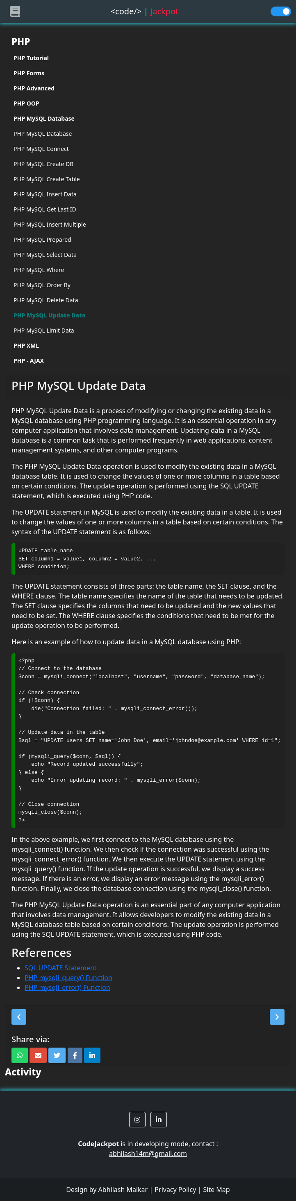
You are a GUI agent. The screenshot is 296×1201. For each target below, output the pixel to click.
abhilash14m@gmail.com (148, 1153)
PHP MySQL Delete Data (46, 300)
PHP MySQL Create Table (47, 179)
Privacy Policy (175, 1189)
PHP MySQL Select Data (45, 255)
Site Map (216, 1189)
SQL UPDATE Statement (61, 967)
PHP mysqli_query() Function (68, 977)
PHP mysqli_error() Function (67, 987)
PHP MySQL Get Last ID (45, 209)
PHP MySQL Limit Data (44, 330)
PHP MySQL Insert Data (45, 194)
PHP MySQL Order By (42, 285)
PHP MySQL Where (39, 270)
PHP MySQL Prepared (42, 239)
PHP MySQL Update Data (49, 315)
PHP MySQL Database (43, 133)
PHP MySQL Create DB (43, 164)
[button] (18, 1017)
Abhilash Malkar (123, 1189)
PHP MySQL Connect (41, 149)
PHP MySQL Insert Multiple (50, 224)
